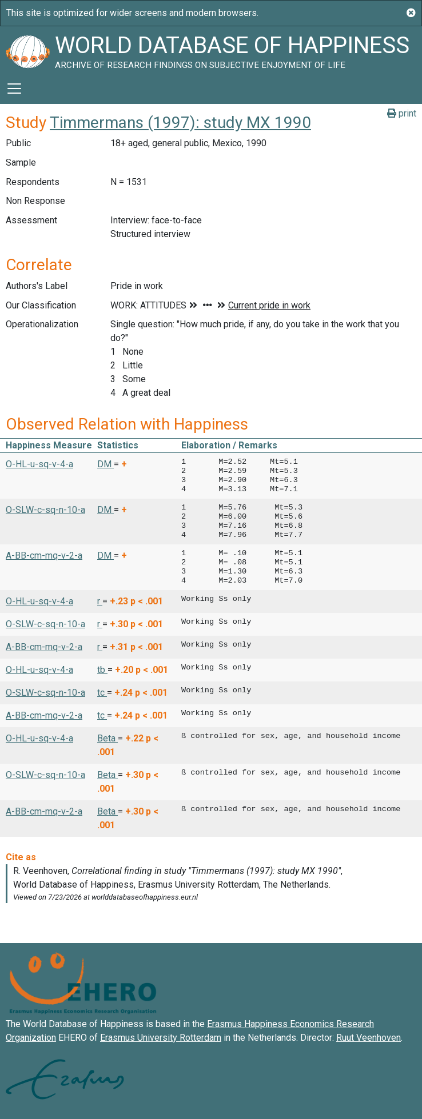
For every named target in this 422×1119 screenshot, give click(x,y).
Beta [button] (107, 738)
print (401, 113)
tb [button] (102, 669)
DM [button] (105, 464)
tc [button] (102, 692)
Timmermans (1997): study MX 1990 (180, 122)
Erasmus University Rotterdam (160, 1037)
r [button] (99, 601)
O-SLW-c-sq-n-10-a (45, 509)
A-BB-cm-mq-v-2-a (44, 555)
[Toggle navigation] (14, 88)
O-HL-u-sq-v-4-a (39, 464)
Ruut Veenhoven (368, 1037)
